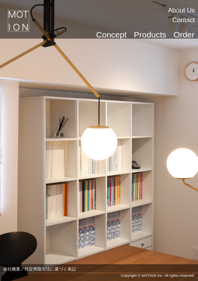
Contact (183, 20)
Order (183, 34)
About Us (181, 10)
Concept (111, 34)
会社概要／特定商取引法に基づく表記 (39, 269)
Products (150, 34)
